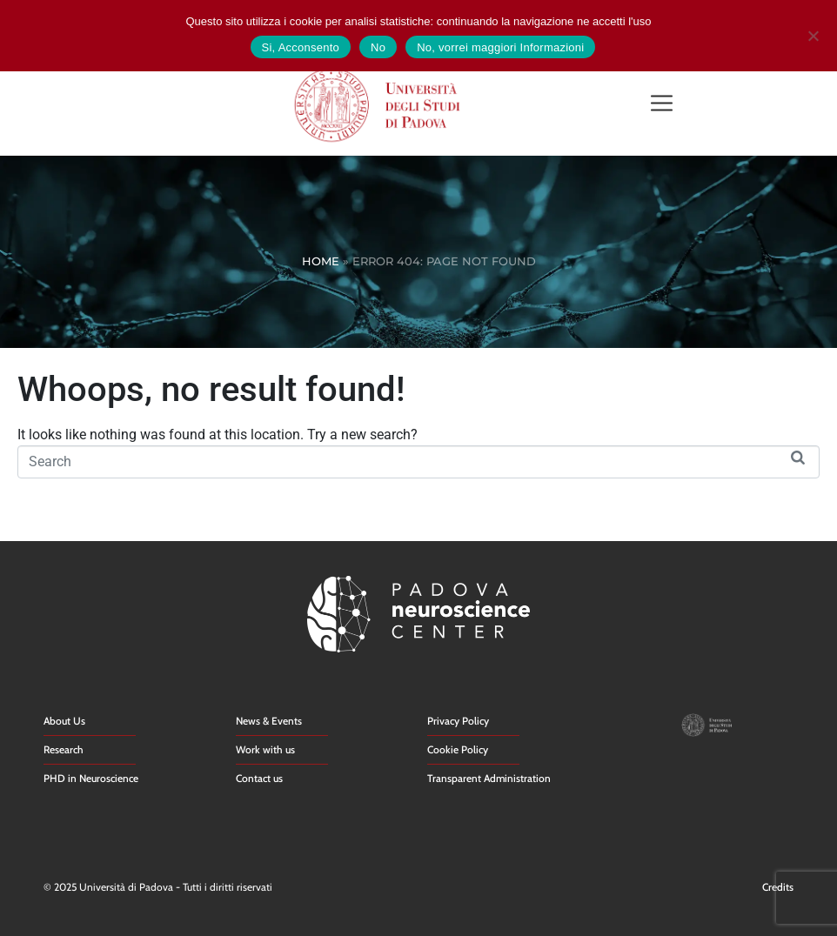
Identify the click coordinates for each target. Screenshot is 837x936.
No (378, 47)
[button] (661, 104)
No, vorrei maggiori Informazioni (500, 47)
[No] (812, 33)
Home (320, 261)
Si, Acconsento (301, 47)
